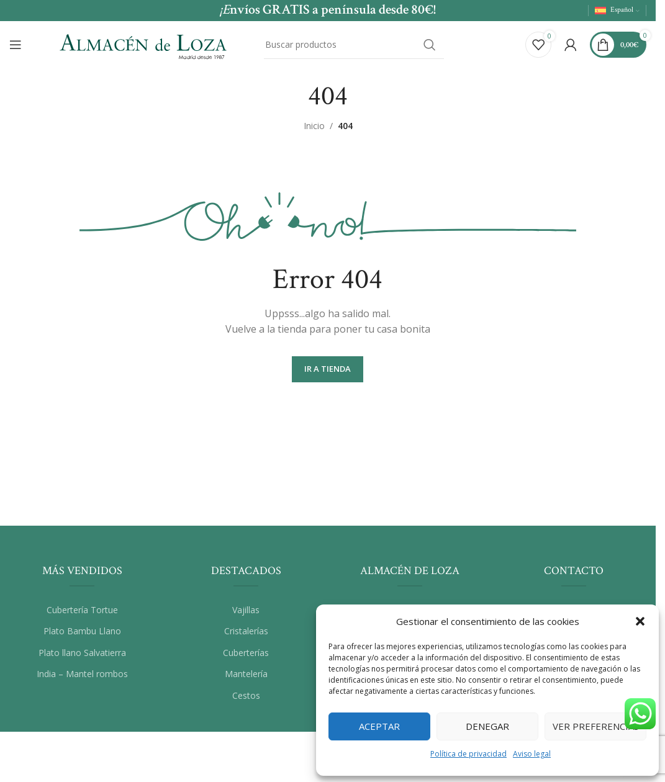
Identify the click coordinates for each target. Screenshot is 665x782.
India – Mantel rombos (82, 677)
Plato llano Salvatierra (82, 656)
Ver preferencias (596, 726)
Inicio (314, 129)
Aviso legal (532, 753)
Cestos (246, 699)
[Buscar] (354, 45)
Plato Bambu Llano (82, 634)
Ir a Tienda (327, 372)
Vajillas (246, 613)
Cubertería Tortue (82, 613)
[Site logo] (142, 44)
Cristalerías (246, 634)
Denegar (487, 726)
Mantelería (246, 677)
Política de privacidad (468, 753)
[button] (640, 621)
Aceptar (379, 726)
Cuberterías (246, 656)
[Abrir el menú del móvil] (15, 45)
